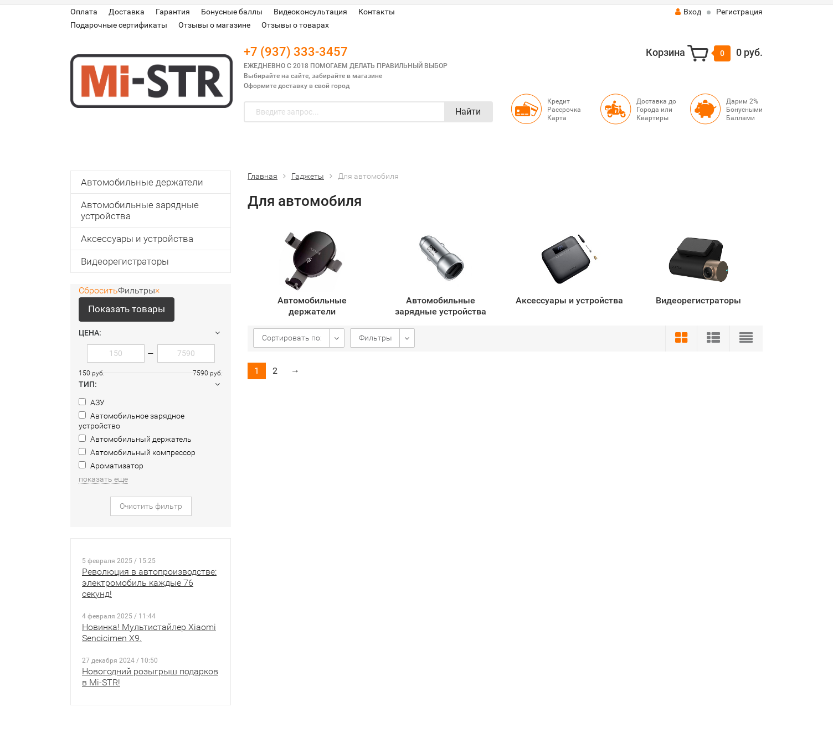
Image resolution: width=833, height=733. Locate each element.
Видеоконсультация (310, 11)
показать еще (103, 478)
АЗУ (92, 402)
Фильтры (375, 337)
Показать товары (126, 308)
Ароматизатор (111, 465)
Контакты (376, 11)
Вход (688, 11)
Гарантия (173, 11)
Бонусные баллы (232, 11)
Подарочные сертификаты (118, 24)
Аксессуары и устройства (137, 238)
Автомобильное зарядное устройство (131, 420)
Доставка (127, 11)
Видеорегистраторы (125, 261)
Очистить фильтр (151, 506)
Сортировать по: (292, 337)
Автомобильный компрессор (137, 452)
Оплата (83, 11)
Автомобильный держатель (135, 439)
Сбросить (98, 290)
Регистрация (739, 11)
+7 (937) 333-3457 (296, 52)
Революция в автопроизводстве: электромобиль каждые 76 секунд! (149, 582)
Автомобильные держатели (142, 182)
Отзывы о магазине (214, 24)
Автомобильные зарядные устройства (140, 210)
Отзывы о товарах (295, 24)
